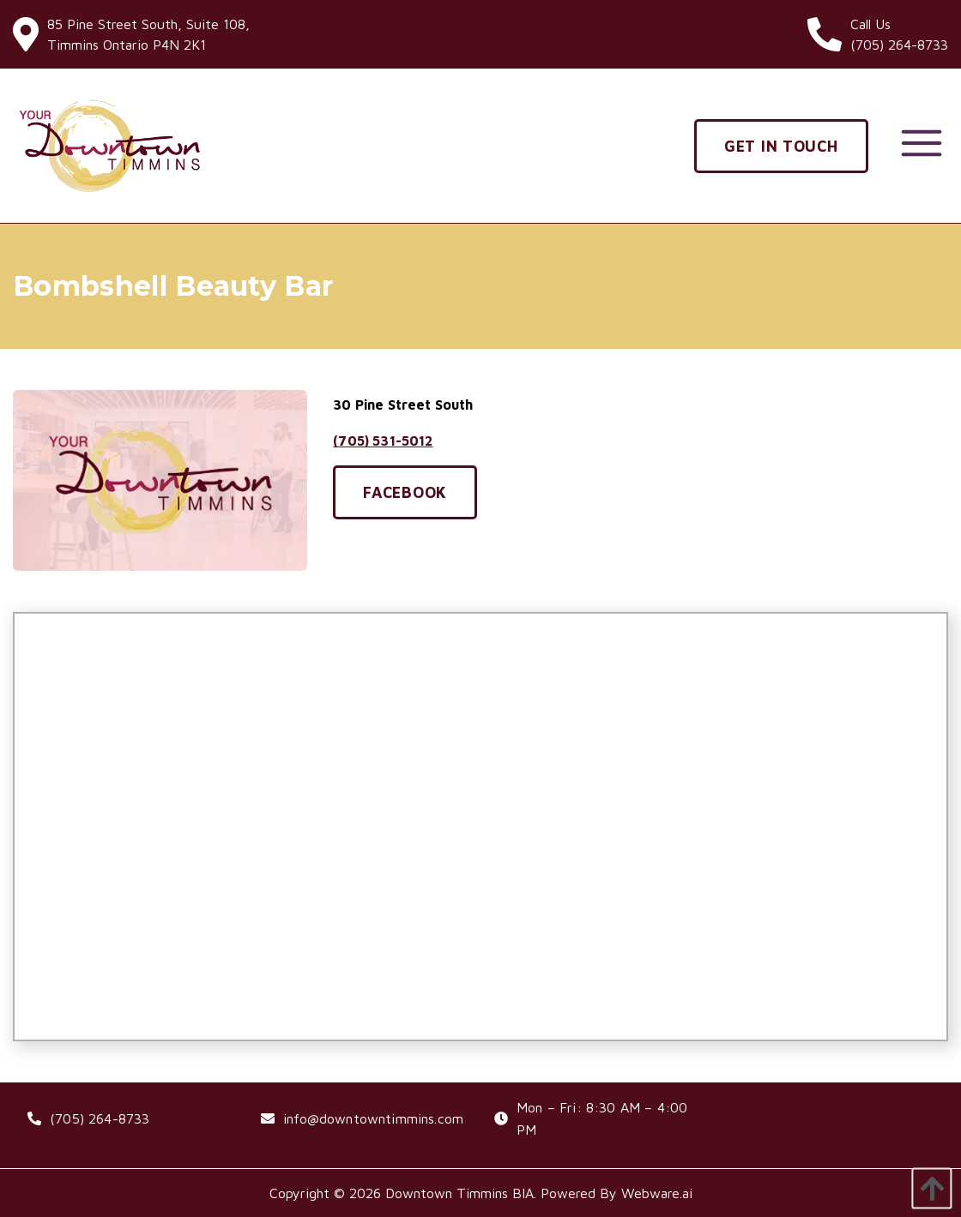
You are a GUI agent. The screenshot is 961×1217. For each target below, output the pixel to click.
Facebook (405, 492)
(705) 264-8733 (99, 1118)
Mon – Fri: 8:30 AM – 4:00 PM (602, 1118)
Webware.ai (656, 1193)
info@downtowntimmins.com (373, 1118)
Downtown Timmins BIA (459, 1193)
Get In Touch (781, 146)
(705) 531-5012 (382, 440)
